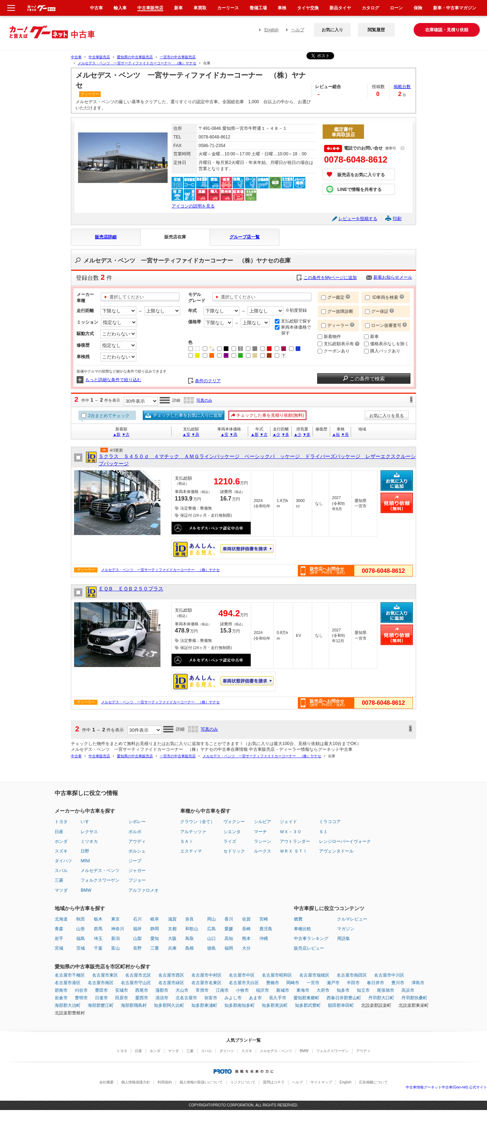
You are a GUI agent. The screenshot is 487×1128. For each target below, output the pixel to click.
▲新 (117, 434)
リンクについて (242, 1082)
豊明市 (81, 997)
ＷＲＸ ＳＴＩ (293, 851)
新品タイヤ (340, 7)
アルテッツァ (193, 831)
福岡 (228, 948)
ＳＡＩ (186, 841)
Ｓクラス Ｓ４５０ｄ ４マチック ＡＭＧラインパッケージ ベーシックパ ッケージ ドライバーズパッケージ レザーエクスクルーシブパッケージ (257, 459)
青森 (59, 928)
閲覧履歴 (376, 29)
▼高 (195, 434)
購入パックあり (382, 350)
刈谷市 (81, 990)
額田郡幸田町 (341, 1005)
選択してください (126, 297)
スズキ (61, 851)
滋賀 (172, 919)
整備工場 (258, 7)
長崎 (246, 928)
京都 (172, 928)
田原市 (121, 997)
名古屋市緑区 (171, 982)
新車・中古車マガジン (454, 7)
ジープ (134, 860)
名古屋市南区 (101, 982)
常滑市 (202, 990)
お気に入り (332, 29)
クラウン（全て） (197, 821)
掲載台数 (402, 86)
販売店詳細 (106, 236)
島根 (189, 948)
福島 (80, 938)
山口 (211, 938)
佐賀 (246, 919)
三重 (154, 948)
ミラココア (330, 821)
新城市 (282, 990)
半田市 (353, 982)
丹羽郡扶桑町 (414, 997)
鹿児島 (265, 928)
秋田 (80, 919)
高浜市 (407, 990)
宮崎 (263, 919)
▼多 (286, 434)
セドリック (234, 851)
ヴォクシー (234, 821)
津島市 (417, 982)
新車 (371, 336)
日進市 (101, 997)
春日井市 (375, 982)
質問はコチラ (274, 1082)
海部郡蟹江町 (101, 1005)
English (271, 29)
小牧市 (242, 990)
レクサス (89, 831)
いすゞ (87, 821)
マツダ (61, 890)
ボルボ (134, 831)
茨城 (80, 948)
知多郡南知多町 (239, 1005)
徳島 (211, 948)
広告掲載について (373, 1082)
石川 (137, 919)
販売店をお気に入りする (361, 174)
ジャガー (137, 870)
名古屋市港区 (68, 982)
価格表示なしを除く (386, 343)
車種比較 (302, 928)
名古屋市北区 (138, 975)
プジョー (137, 880)
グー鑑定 (333, 297)
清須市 (161, 997)
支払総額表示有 (338, 343)
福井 (137, 928)
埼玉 (98, 938)
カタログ (370, 7)
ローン (396, 7)
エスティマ (191, 851)
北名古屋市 (186, 997)
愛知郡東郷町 (306, 997)
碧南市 (61, 990)
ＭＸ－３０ (290, 831)
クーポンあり (334, 350)
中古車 (76, 57)
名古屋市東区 (105, 975)
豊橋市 (272, 982)
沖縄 (263, 938)
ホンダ (61, 841)
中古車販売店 (99, 57)
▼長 (345, 434)
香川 (228, 919)
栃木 (98, 919)
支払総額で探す (293, 321)
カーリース (228, 7)
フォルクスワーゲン (100, 880)
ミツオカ (89, 841)
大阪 (172, 938)
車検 (282, 7)
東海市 (302, 990)
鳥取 (189, 938)
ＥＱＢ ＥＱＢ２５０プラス (131, 589)
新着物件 (329, 336)
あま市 (255, 997)
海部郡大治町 (68, 1005)
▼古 (126, 434)
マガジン (345, 928)
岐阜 (154, 919)
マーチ (260, 831)
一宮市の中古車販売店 (178, 57)
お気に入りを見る (386, 415)
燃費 (298, 919)
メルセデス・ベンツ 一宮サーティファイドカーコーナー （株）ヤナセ (137, 63)
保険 (418, 7)
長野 (137, 948)
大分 (246, 948)
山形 (80, 928)
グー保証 (376, 311)
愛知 (154, 938)
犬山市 (182, 990)
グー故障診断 (337, 311)
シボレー (137, 821)
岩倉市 (61, 997)
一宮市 (312, 982)
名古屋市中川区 (389, 975)
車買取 (200, 7)
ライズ (229, 841)
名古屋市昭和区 (277, 975)
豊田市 (101, 990)
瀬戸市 (333, 982)
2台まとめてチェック (105, 415)
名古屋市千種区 (70, 975)
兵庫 (172, 948)
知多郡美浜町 (275, 1005)
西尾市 (141, 990)
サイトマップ (321, 1082)
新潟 (115, 938)
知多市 (343, 990)
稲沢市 (262, 990)
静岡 (154, 928)
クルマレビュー (352, 919)
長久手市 (277, 997)
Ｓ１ (323, 831)
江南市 (222, 990)
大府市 (323, 990)
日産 (59, 831)
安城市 (121, 990)
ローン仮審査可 (383, 325)
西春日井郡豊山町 (344, 997)
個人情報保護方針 (135, 1082)
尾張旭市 (385, 990)
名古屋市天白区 (244, 982)
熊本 (246, 938)
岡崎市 (292, 982)
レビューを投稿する (357, 218)
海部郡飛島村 (134, 1005)
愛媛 (228, 928)
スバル (61, 870)
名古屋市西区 (171, 975)
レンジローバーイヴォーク (345, 841)
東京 (115, 919)
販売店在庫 (175, 236)
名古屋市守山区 (136, 982)
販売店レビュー (309, 948)
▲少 (277, 434)
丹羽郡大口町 (381, 997)
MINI (85, 860)
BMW (86, 890)
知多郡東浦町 (204, 1005)
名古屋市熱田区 (352, 975)
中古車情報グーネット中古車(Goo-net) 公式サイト (446, 1087)
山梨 (137, 938)
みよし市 (233, 997)
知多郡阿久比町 (169, 1005)
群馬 (98, 928)
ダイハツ (63, 860)
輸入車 (120, 7)
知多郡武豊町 (308, 1005)
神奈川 (117, 928)
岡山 (211, 919)
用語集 (343, 938)
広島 (211, 928)
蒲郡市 (161, 990)
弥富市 (210, 997)
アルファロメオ (143, 890)
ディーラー (335, 325)
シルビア (262, 821)
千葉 (98, 948)
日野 (85, 851)
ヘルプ (297, 29)
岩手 (59, 938)
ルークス (262, 851)
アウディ (137, 841)
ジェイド (288, 821)
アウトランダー (295, 841)
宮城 (59, 948)
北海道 (61, 919)
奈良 (189, 919)
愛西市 (141, 997)
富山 (115, 948)
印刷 (397, 218)
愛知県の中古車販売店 (135, 57)
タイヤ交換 (308, 7)
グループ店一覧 (244, 236)
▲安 (186, 434)
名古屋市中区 (242, 975)
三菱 (59, 880)
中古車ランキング (311, 938)
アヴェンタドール (336, 851)
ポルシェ (137, 851)
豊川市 (397, 982)
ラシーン (262, 841)
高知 (228, 938)
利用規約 (165, 1082)
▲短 (336, 434)
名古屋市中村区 (206, 975)
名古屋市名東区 (206, 982)
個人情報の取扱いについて (201, 1082)
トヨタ (61, 821)
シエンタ (232, 831)
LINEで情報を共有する (359, 189)
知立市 (363, 990)
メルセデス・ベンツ (100, 870)
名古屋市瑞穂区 (314, 975)
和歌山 (191, 928)
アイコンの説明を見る (193, 206)
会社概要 (106, 1082)
